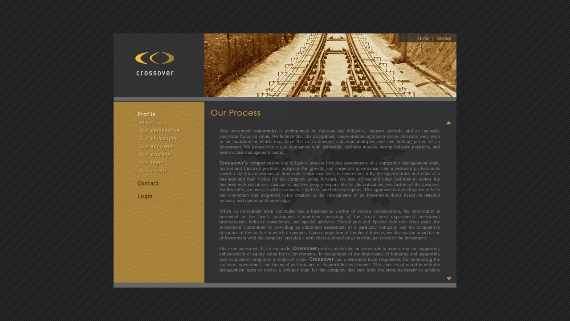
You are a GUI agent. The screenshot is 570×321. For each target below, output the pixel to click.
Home (423, 38)
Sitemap (443, 38)
